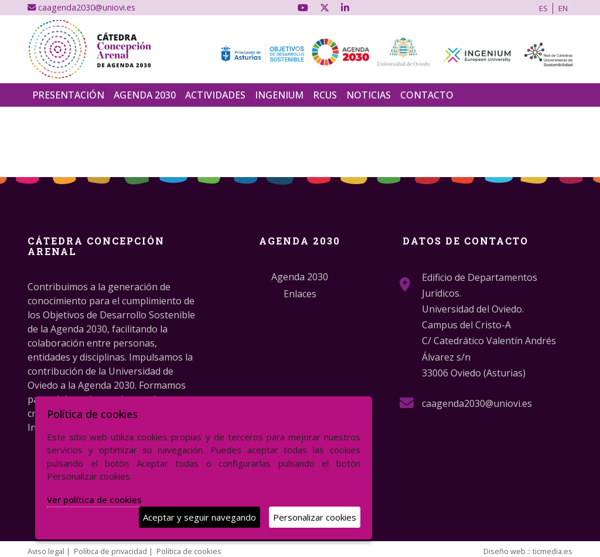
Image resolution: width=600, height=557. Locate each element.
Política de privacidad (110, 551)
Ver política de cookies (94, 499)
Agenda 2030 (145, 95)
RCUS (325, 95)
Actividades (215, 95)
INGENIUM (279, 95)
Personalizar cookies (314, 517)
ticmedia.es (552, 551)
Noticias (368, 95)
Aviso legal (46, 551)
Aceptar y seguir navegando (199, 517)
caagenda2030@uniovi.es (81, 7)
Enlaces (300, 293)
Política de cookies (188, 551)
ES (543, 8)
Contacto (427, 95)
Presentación (68, 95)
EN (563, 8)
